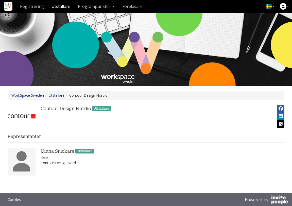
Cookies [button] (14, 199)
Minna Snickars (57, 151)
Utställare (60, 6)
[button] (270, 6)
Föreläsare (132, 6)
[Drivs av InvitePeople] (266, 200)
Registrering (32, 6)
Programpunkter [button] (96, 6)
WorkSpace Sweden (27, 95)
